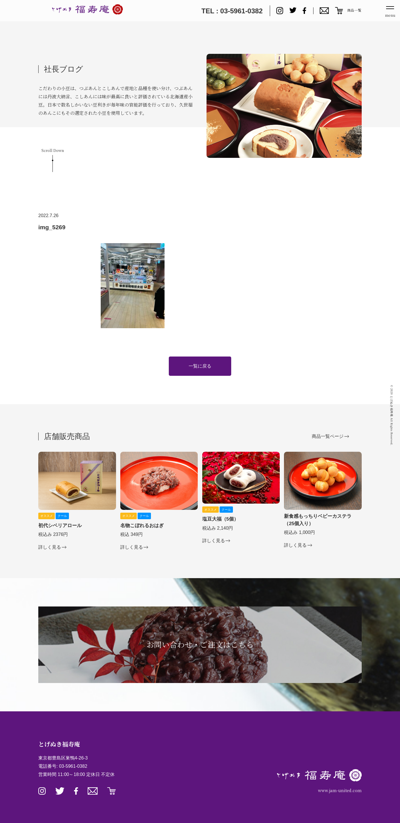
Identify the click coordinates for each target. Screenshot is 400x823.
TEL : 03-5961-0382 (232, 11)
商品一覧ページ (328, 436)
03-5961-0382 (73, 766)
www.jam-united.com (340, 790)
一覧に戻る (200, 366)
